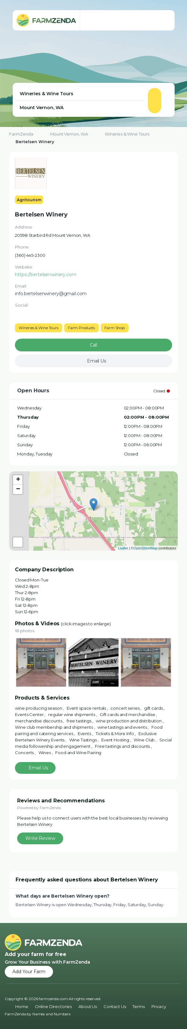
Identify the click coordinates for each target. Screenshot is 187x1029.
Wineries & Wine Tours (127, 133)
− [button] (18, 489)
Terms (138, 1006)
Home (21, 1006)
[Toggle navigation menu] (163, 20)
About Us (87, 1006)
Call (93, 345)
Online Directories (53, 1006)
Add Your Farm (28, 971)
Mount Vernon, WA (69, 133)
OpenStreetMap (145, 548)
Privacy (158, 1006)
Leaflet (123, 548)
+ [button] (18, 480)
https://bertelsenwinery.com (45, 274)
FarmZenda (21, 133)
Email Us (38, 768)
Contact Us (115, 1006)
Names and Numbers (51, 1014)
